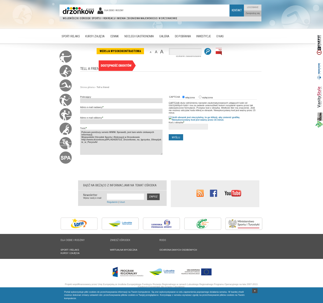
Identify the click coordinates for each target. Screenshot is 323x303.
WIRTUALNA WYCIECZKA (123, 250)
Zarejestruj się (253, 13)
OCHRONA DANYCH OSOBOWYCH (178, 250)
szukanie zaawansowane (188, 56)
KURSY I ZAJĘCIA (70, 253)
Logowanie (253, 7)
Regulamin (112, 202)
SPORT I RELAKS (70, 250)
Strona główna (87, 87)
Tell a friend (103, 87)
